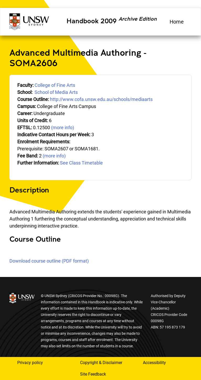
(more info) (62, 127)
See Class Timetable (81, 163)
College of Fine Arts (55, 85)
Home (177, 22)
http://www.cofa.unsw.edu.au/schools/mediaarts (101, 99)
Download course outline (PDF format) (49, 261)
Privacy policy (30, 362)
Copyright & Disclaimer (101, 362)
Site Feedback (93, 374)
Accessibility (154, 362)
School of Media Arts (56, 92)
